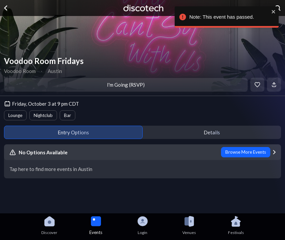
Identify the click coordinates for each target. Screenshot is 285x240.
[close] (272, 11)
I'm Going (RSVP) (126, 85)
